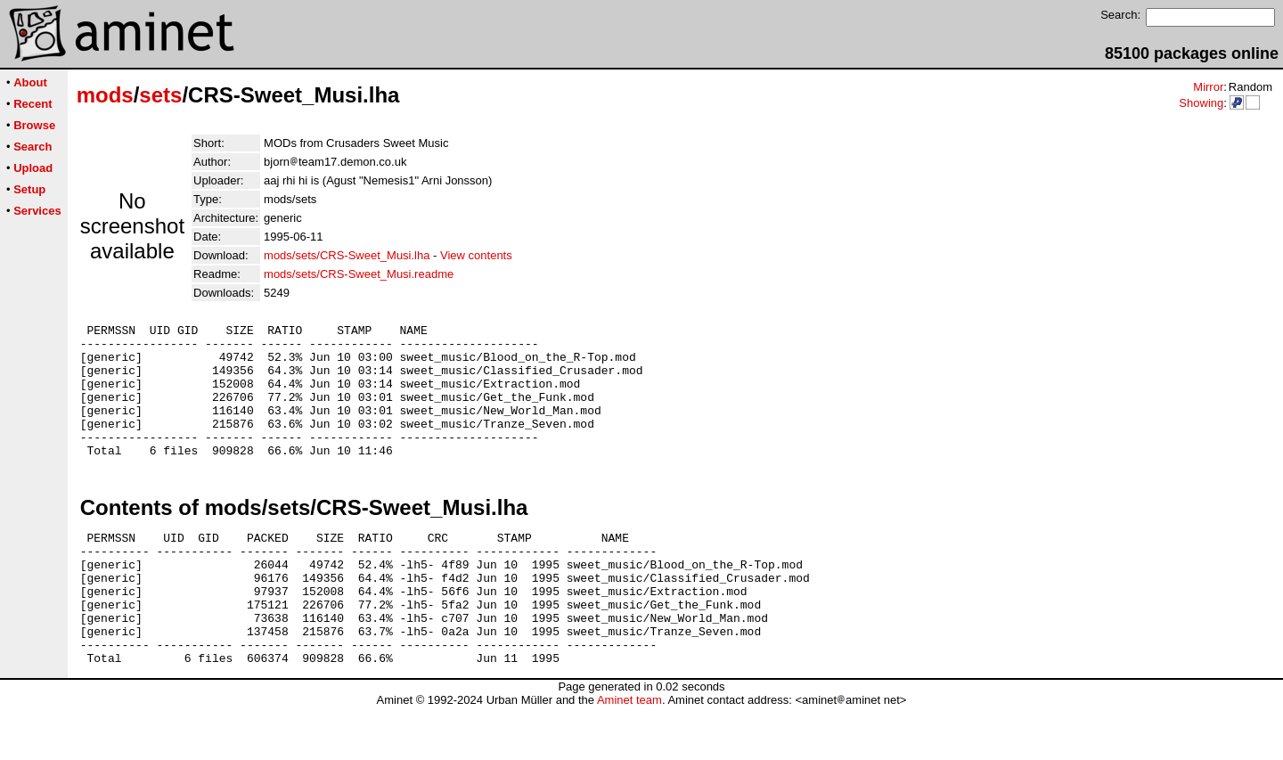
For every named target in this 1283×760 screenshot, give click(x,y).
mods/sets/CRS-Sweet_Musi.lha (346, 255)
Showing (1201, 103)
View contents (476, 255)
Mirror (1208, 87)
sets (160, 95)
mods (105, 95)
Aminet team (629, 753)
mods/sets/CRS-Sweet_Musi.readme (359, 274)
